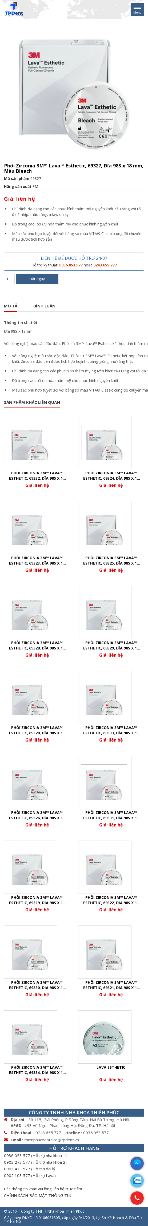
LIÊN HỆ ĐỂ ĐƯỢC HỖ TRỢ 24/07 (74, 261)
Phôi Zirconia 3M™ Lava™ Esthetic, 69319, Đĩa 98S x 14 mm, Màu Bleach (37, 900)
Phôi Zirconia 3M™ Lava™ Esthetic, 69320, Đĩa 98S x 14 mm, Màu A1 (37, 730)
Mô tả (10, 305)
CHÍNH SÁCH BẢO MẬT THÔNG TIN (37, 1195)
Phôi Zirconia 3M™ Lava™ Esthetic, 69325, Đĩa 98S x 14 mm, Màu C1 (111, 560)
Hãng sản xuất (17, 186)
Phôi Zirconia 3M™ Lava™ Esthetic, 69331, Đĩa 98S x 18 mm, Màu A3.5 (111, 815)
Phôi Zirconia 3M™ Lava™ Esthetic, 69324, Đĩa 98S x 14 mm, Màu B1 (111, 475)
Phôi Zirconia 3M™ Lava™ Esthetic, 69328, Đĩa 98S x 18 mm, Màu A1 (37, 645)
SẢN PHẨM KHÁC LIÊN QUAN (32, 402)
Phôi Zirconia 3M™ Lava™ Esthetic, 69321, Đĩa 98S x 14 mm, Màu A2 (111, 985)
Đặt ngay (37, 278)
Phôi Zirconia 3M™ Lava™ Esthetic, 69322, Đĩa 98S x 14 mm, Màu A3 (111, 900)
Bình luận (44, 305)
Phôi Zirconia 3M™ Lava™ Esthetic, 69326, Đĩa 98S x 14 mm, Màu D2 (37, 815)
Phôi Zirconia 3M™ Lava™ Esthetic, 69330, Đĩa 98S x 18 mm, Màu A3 (37, 985)
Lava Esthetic (111, 1067)
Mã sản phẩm (16, 178)
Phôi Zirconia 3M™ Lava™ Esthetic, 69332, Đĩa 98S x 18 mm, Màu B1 (37, 475)
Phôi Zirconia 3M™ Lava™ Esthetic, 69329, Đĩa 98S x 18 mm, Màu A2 (111, 645)
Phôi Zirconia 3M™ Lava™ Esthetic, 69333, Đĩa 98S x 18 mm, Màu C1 (111, 730)
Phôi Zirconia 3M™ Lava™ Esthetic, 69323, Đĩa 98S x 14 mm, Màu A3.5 (37, 560)
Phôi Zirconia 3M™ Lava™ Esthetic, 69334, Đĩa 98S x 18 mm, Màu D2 (37, 1070)
